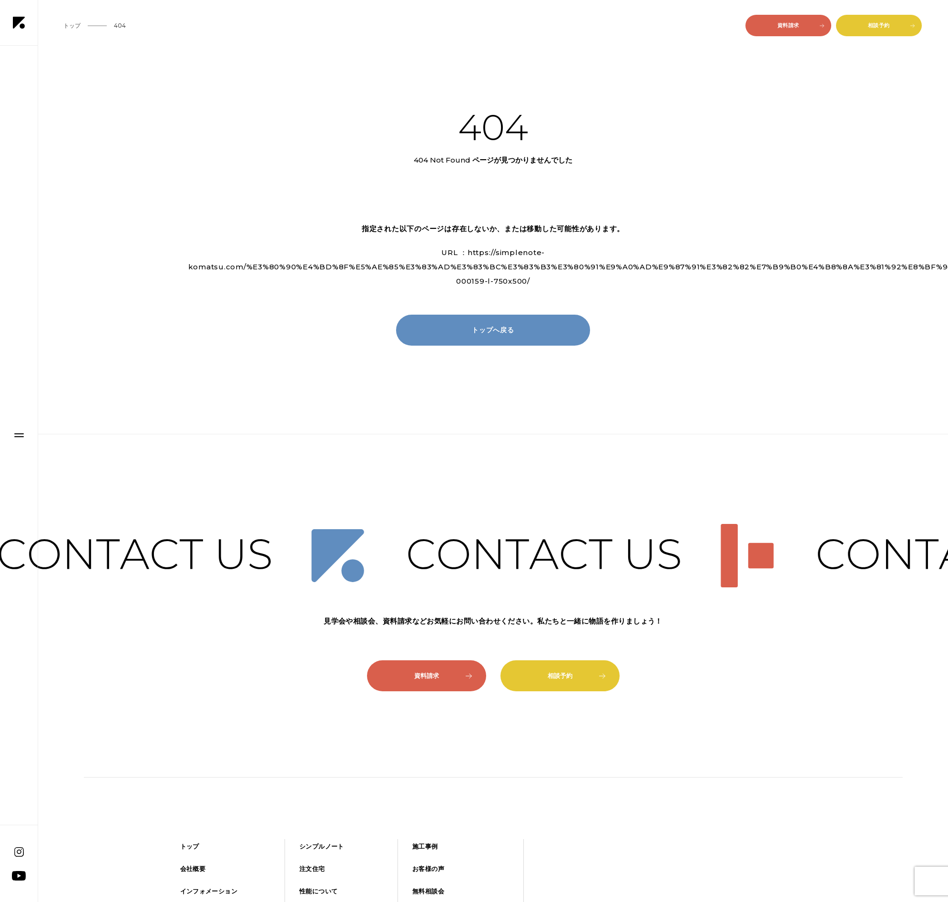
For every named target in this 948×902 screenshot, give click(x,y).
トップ (189, 846)
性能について (318, 891)
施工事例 (425, 846)
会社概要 (193, 868)
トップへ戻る (493, 330)
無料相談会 (428, 891)
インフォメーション (208, 891)
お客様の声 (428, 868)
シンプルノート (321, 846)
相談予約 (891, 25)
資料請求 (800, 25)
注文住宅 (312, 868)
